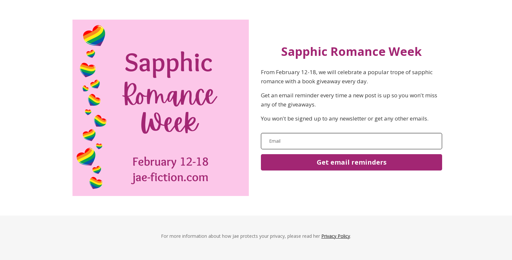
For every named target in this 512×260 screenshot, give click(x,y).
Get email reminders (352, 162)
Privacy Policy (335, 236)
